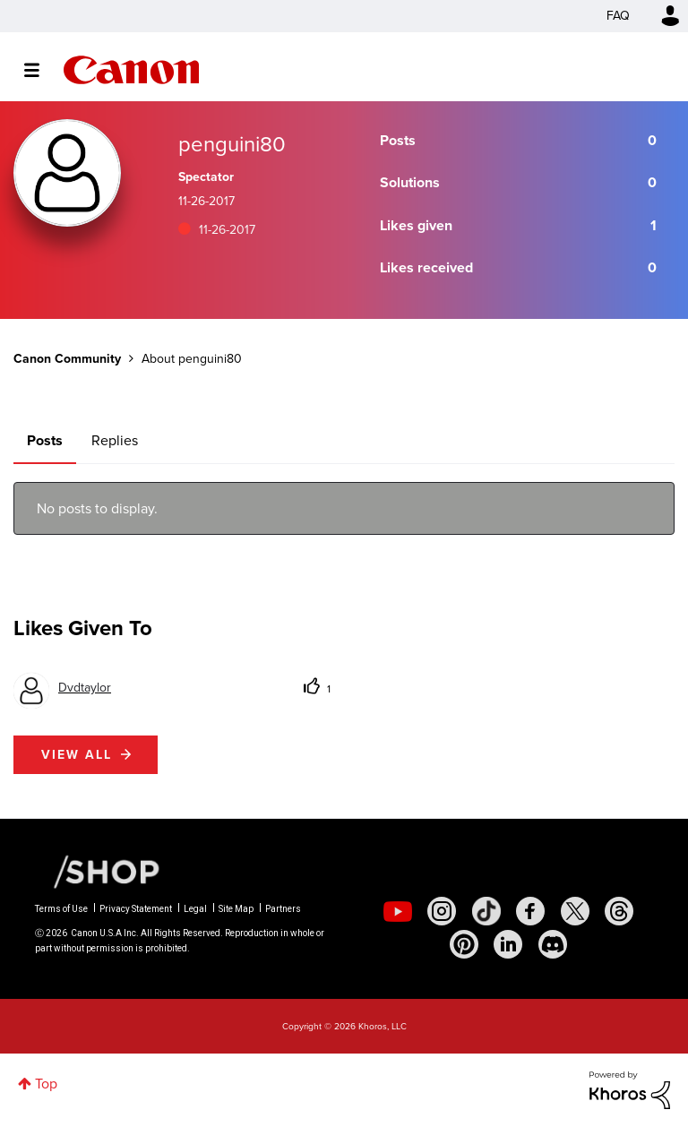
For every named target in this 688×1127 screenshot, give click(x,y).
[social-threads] (619, 911)
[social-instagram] (441, 911)
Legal (195, 909)
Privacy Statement (135, 909)
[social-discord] (552, 944)
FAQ (618, 15)
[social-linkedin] (508, 944)
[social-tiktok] (486, 911)
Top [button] (46, 1083)
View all (76, 754)
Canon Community (131, 70)
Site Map (236, 909)
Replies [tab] (114, 440)
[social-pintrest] (464, 944)
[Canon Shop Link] (97, 871)
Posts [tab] (45, 440)
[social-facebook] (530, 911)
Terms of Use (61, 909)
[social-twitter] (575, 911)
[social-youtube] (397, 911)
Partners (283, 909)
